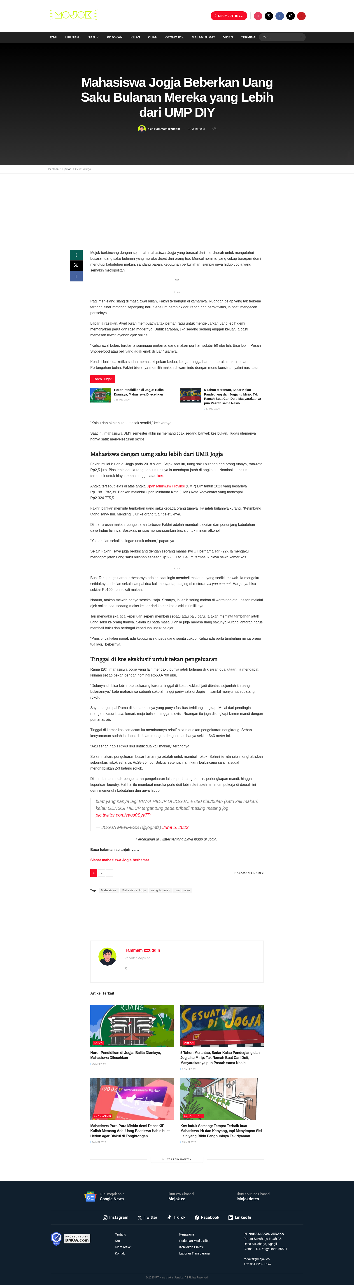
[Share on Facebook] (76, 277)
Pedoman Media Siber (195, 1241)
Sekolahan (102, 1115)
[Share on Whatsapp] (76, 255)
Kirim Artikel (123, 1247)
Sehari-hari (193, 1115)
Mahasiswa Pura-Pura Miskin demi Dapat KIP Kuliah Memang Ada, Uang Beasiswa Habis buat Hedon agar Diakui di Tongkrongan (130, 1131)
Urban (189, 1042)
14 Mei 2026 (98, 1142)
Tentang (120, 1234)
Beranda (53, 169)
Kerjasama (186, 1234)
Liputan (72, 37)
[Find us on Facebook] (279, 16)
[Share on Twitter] (76, 266)
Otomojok (174, 37)
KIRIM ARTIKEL (229, 15)
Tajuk (93, 37)
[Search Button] (302, 37)
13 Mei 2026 (188, 1142)
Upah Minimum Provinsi (166, 486)
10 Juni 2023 (196, 129)
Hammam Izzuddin (167, 129)
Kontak (120, 1253)
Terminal (249, 37)
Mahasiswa (108, 890)
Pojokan (114, 37)
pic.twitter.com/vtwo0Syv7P (123, 814)
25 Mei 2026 (122, 399)
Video (228, 37)
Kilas (135, 37)
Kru (117, 1241)
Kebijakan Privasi (191, 1247)
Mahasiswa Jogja (134, 890)
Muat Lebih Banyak (177, 1159)
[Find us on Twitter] (269, 16)
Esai (53, 37)
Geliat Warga (83, 169)
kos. (160, 476)
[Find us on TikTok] (290, 16)
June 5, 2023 (175, 827)
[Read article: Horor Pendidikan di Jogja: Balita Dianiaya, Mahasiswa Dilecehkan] (100, 395)
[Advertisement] (177, 206)
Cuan (152, 37)
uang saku (182, 890)
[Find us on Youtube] (301, 16)
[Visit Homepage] (73, 16)
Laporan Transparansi (194, 1253)
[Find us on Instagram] (258, 16)
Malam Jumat (203, 37)
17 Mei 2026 (212, 408)
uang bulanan (160, 890)
